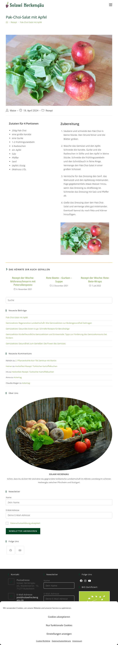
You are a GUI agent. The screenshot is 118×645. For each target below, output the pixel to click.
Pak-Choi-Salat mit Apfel (31, 22)
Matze (13, 110)
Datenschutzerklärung (61, 641)
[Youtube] (20, 550)
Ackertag (18, 377)
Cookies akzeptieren (59, 616)
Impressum (77, 641)
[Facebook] (10, 550)
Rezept (49, 110)
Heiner (9, 366)
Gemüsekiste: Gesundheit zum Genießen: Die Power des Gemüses (36, 343)
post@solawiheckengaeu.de (27, 599)
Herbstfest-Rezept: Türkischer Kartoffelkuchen (36, 366)
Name (8, 497)
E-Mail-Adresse (12, 510)
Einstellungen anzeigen (59, 633)
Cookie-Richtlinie (43, 641)
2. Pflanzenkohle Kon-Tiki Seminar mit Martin (35, 360)
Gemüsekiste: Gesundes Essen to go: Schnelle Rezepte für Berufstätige (37, 328)
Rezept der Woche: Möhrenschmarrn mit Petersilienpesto (22, 281)
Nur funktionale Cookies (59, 625)
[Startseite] (7, 22)
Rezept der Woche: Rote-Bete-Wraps (95, 279)
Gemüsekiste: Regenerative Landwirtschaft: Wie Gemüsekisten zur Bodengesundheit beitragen (49, 323)
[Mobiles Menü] (110, 4)
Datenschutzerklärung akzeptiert (25, 523)
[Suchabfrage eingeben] (59, 300)
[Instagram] (85, 581)
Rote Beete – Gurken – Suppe (59, 279)
